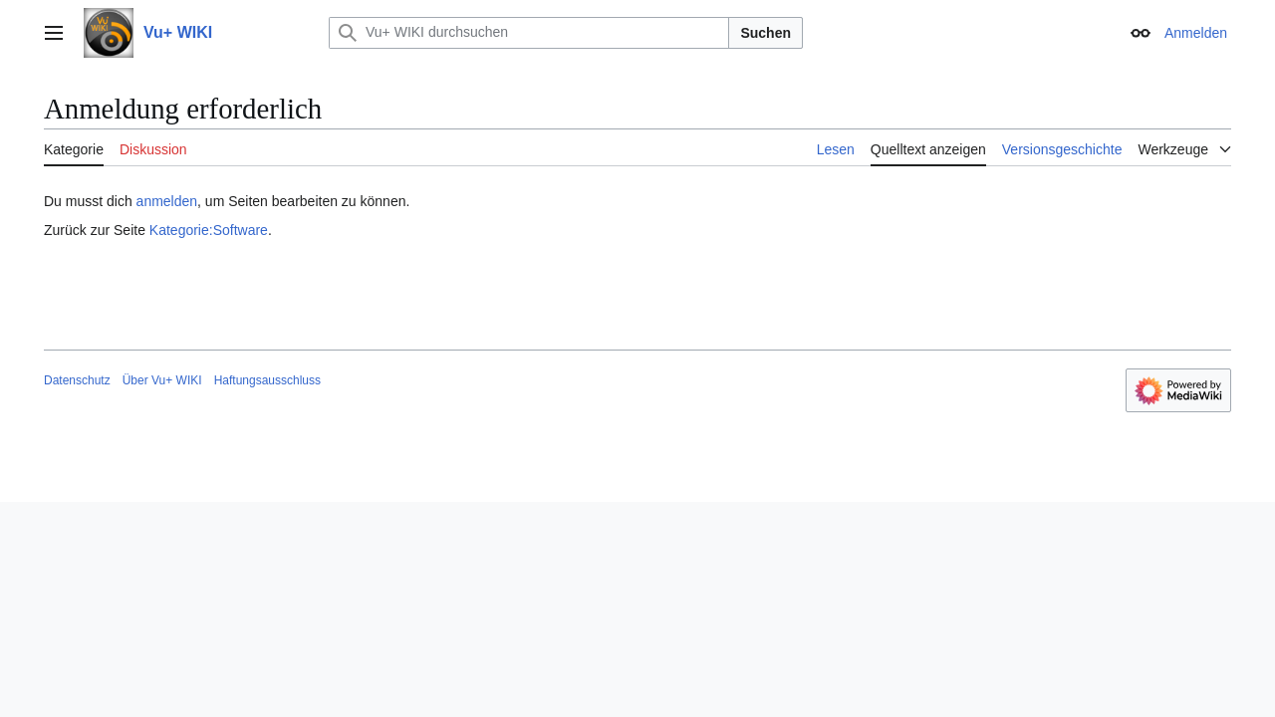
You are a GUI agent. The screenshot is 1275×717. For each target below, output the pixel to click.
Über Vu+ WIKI (162, 380)
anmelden (167, 201)
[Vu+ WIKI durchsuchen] (529, 33)
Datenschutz (77, 380)
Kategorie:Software (208, 230)
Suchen (765, 33)
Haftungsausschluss (267, 380)
